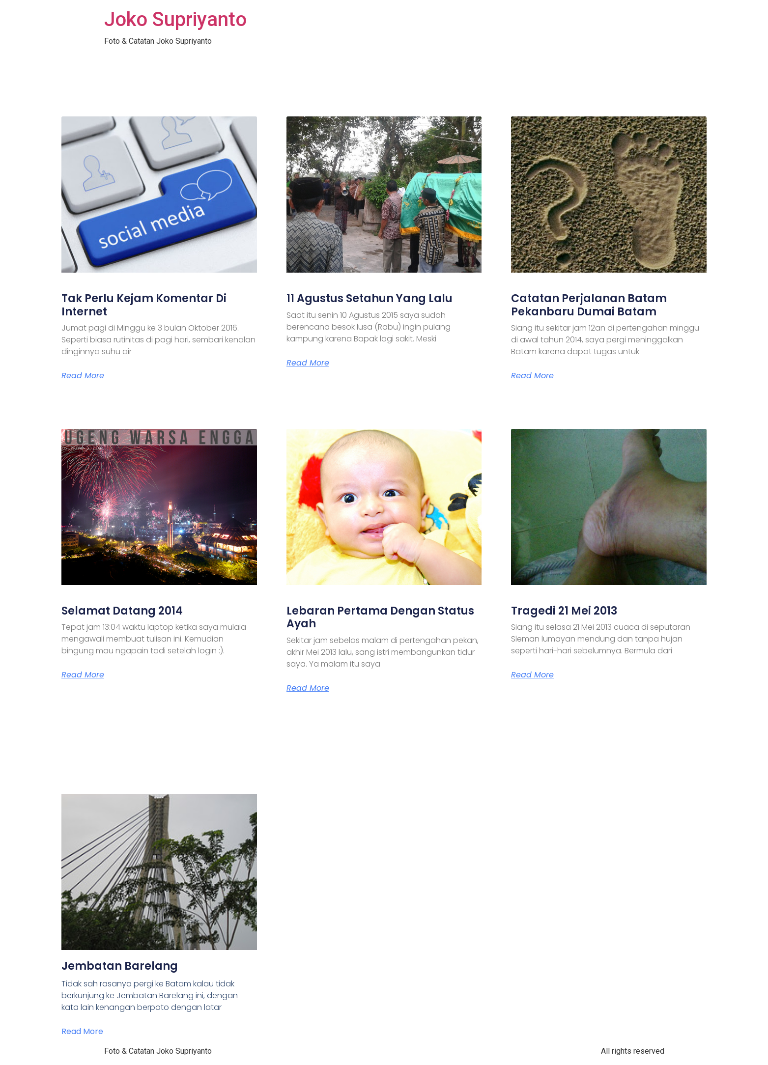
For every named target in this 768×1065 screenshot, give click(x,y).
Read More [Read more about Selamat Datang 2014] (82, 675)
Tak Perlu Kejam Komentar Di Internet (144, 305)
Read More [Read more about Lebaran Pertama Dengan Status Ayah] (307, 688)
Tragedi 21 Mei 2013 (564, 610)
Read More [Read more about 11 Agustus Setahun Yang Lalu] (307, 363)
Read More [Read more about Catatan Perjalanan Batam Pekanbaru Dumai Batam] (532, 376)
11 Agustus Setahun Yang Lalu (369, 298)
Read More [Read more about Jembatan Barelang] (82, 1031)
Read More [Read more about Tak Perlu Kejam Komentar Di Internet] (82, 376)
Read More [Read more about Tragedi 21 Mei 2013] (532, 675)
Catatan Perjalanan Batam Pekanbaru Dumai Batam (589, 305)
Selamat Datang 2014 (122, 610)
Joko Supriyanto (175, 19)
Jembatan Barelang (119, 966)
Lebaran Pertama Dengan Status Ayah (380, 617)
